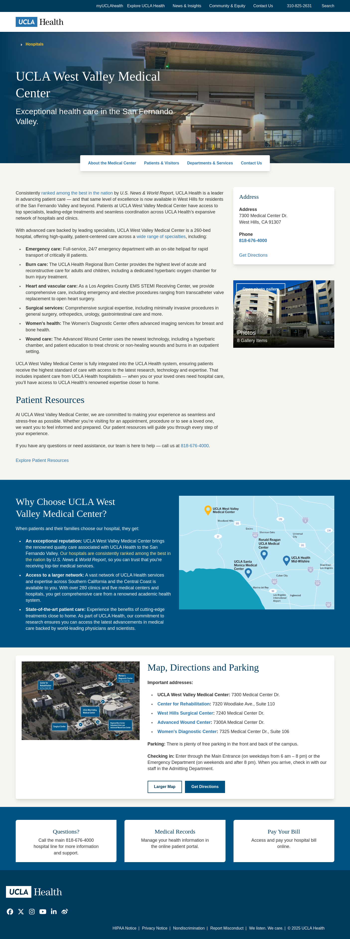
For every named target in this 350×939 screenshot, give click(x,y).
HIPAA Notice (124, 928)
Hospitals (35, 44)
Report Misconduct (226, 928)
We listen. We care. (266, 928)
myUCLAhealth (109, 6)
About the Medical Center (112, 163)
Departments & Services (210, 163)
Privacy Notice (154, 928)
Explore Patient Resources (42, 460)
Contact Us (263, 6)
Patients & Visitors (161, 163)
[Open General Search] (327, 5)
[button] (146, 5)
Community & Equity (227, 6)
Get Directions (253, 255)
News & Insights (187, 6)
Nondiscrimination (189, 928)
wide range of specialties (161, 236)
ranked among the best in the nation (77, 193)
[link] (10, 912)
